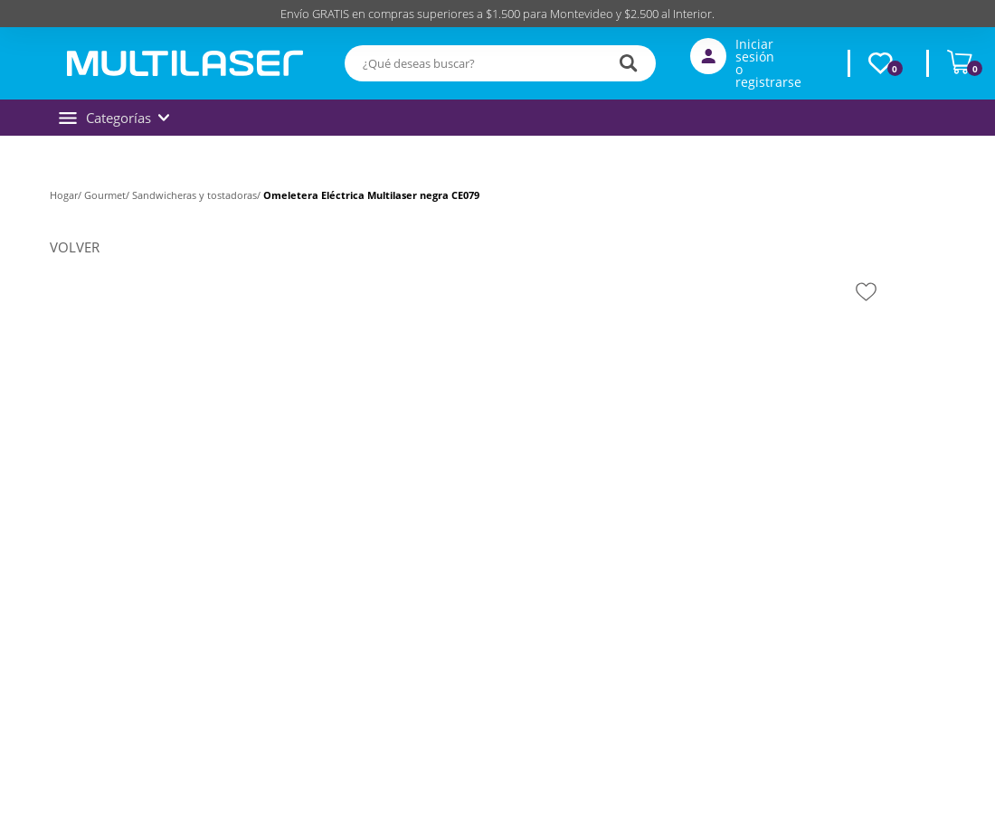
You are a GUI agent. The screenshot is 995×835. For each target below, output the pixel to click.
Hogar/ (67, 195)
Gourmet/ (108, 195)
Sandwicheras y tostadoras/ (197, 195)
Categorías (114, 118)
